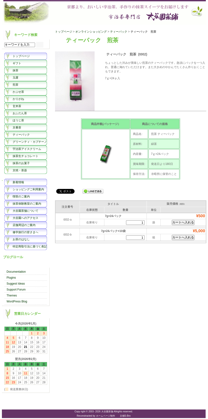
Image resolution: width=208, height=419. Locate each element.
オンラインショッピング (91, 31)
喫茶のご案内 (21, 196)
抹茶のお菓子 (21, 163)
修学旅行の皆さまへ (25, 232)
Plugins (11, 277)
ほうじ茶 (18, 120)
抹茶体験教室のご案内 (27, 203)
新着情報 (18, 182)
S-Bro (128, 415)
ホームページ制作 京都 (110, 415)
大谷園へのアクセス (25, 218)
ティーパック (21, 134)
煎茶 (15, 84)
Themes (12, 295)
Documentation (16, 271)
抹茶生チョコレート (25, 156)
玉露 (15, 77)
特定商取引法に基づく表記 (30, 246)
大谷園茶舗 (104, 12)
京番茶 (17, 127)
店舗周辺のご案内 (24, 225)
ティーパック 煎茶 (143, 31)
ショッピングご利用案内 (28, 189)
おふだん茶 (20, 113)
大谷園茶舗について (25, 210)
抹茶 (15, 70)
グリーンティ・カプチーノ (30, 141)
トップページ (21, 56)
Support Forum (16, 289)
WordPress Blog (17, 301)
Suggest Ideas (16, 283)
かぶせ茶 (18, 92)
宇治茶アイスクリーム (27, 149)
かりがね (18, 99)
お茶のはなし (21, 239)
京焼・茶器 (20, 170)
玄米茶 (17, 106)
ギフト (17, 63)
